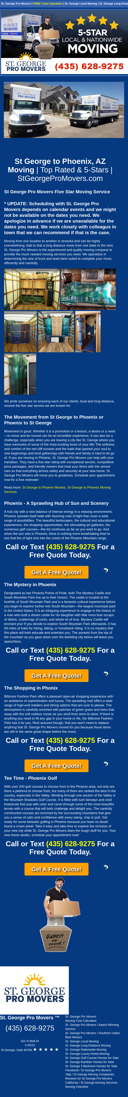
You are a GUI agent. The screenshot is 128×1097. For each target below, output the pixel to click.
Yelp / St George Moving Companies (89, 1074)
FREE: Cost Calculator (47, 3)
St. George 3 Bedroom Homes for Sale (91, 1066)
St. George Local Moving (81, 3)
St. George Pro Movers (16, 3)
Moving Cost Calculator (80, 1020)
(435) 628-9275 (70, 547)
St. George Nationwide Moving (85, 1049)
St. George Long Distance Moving (88, 1045)
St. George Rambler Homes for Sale (89, 1062)
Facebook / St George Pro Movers (88, 1070)
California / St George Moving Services (91, 1082)
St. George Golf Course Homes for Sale (92, 1058)
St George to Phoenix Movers (44, 487)
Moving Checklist (76, 1086)
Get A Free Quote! (59, 571)
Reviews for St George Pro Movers (88, 1078)
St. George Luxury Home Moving (87, 1053)
